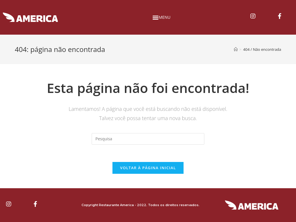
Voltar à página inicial (148, 167)
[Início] (236, 49)
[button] (163, 17)
